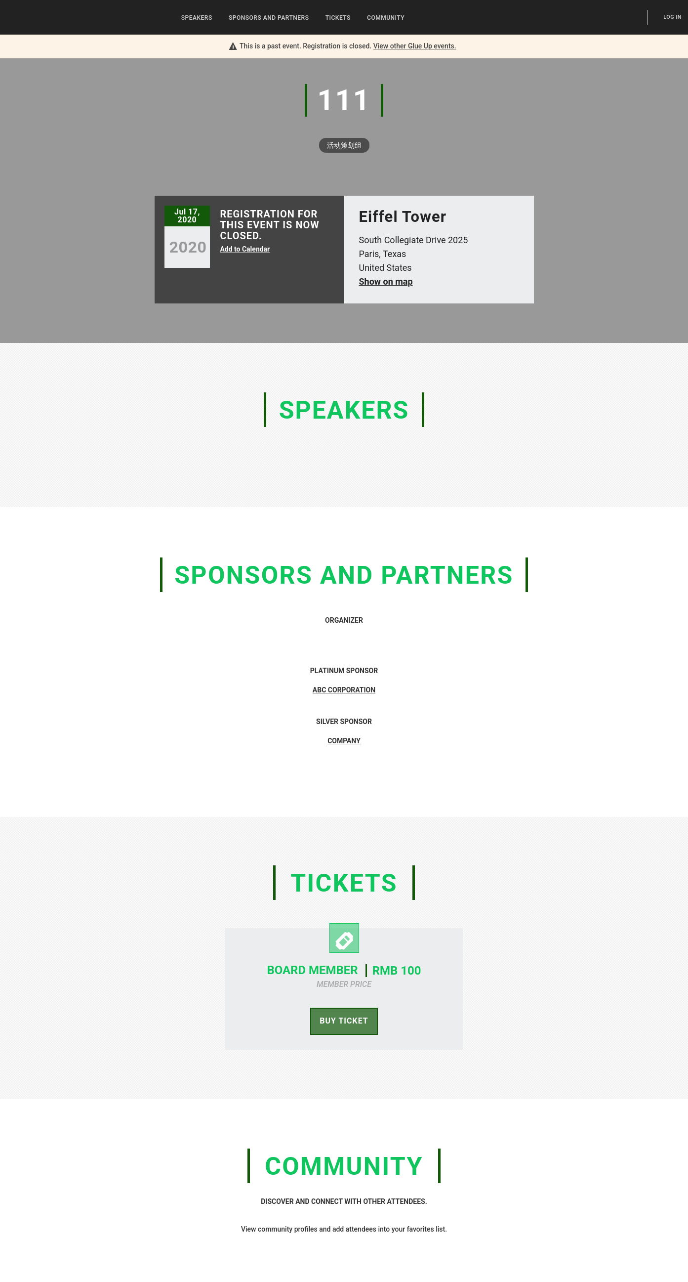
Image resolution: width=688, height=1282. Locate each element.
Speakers (196, 17)
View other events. (414, 46)
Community (386, 17)
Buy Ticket (344, 1021)
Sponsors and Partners (269, 17)
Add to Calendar (245, 249)
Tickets (338, 17)
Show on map (386, 281)
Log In (672, 17)
